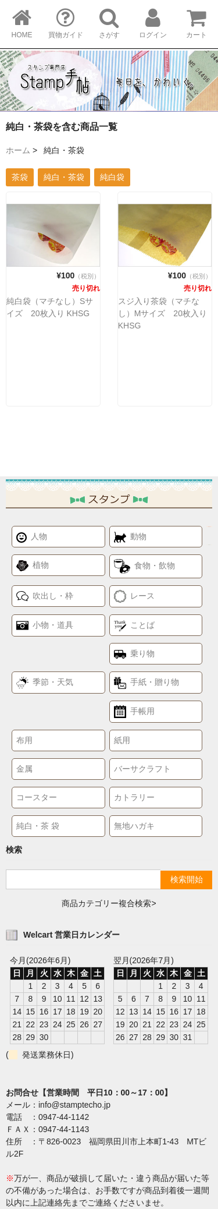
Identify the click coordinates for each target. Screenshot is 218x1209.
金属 (24, 768)
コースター (36, 797)
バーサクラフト (142, 768)
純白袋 (112, 177)
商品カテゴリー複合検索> (109, 903)
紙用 (122, 740)
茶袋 (20, 177)
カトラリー (134, 797)
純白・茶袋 (64, 177)
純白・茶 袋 (37, 825)
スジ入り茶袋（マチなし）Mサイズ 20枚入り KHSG (162, 313)
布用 (24, 740)
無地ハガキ (134, 825)
